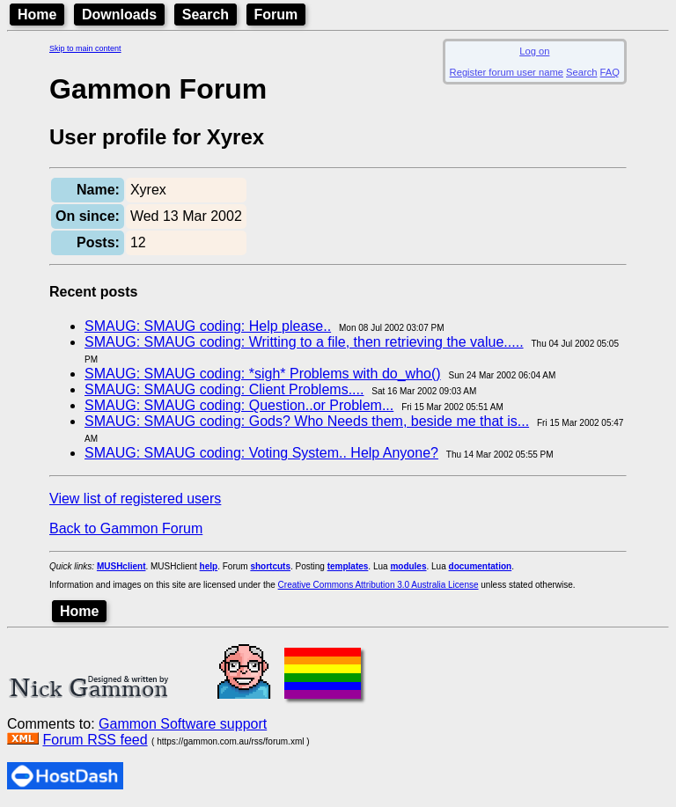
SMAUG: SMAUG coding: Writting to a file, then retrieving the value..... (304, 341)
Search (205, 14)
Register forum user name (506, 72)
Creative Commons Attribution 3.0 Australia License (378, 585)
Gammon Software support (183, 723)
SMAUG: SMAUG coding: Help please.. (207, 326)
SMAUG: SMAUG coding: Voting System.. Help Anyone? (261, 452)
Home (37, 14)
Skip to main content (85, 48)
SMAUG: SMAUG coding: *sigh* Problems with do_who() (262, 373)
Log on (534, 51)
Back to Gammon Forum (125, 528)
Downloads (119, 14)
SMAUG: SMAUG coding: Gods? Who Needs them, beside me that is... (306, 421)
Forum (276, 14)
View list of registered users (135, 498)
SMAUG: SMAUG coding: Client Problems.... (224, 389)
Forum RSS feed (94, 739)
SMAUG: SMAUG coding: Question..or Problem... (238, 405)
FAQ (610, 72)
